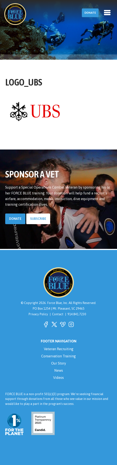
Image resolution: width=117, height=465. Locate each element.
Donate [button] (90, 12)
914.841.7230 (77, 314)
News (58, 370)
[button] (46, 324)
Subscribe (38, 218)
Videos (58, 378)
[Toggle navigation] (107, 12)
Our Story (58, 363)
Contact (57, 314)
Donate (15, 218)
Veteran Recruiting (58, 349)
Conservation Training (58, 356)
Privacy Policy (38, 314)
